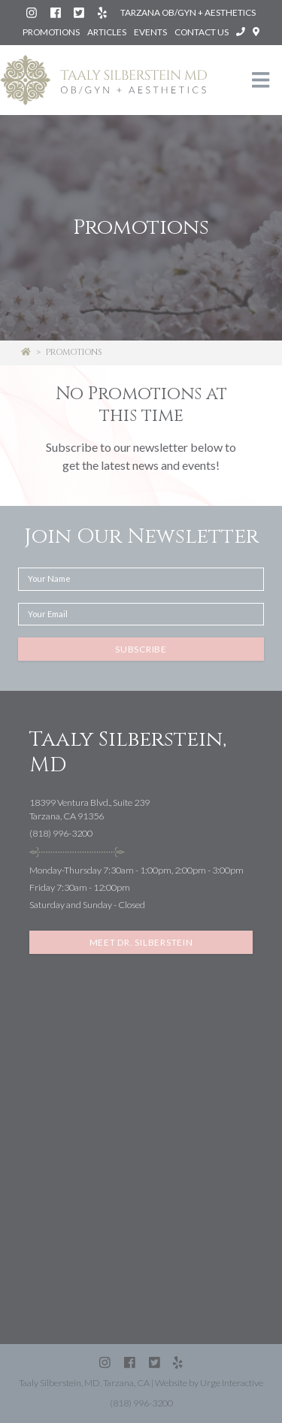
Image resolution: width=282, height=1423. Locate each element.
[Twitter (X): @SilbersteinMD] (80, 12)
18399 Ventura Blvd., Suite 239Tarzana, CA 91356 (89, 809)
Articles (106, 32)
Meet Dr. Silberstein (141, 942)
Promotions (51, 32)
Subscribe (141, 649)
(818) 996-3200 (60, 833)
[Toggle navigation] (261, 80)
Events (150, 32)
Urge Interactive (231, 1382)
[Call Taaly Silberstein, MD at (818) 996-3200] (241, 32)
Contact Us (201, 32)
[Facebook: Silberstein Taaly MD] (56, 12)
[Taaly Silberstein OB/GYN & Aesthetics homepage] (103, 80)
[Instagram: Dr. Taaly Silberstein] (32, 12)
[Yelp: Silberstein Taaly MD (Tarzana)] (103, 12)
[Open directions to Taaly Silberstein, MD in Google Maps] (256, 32)
